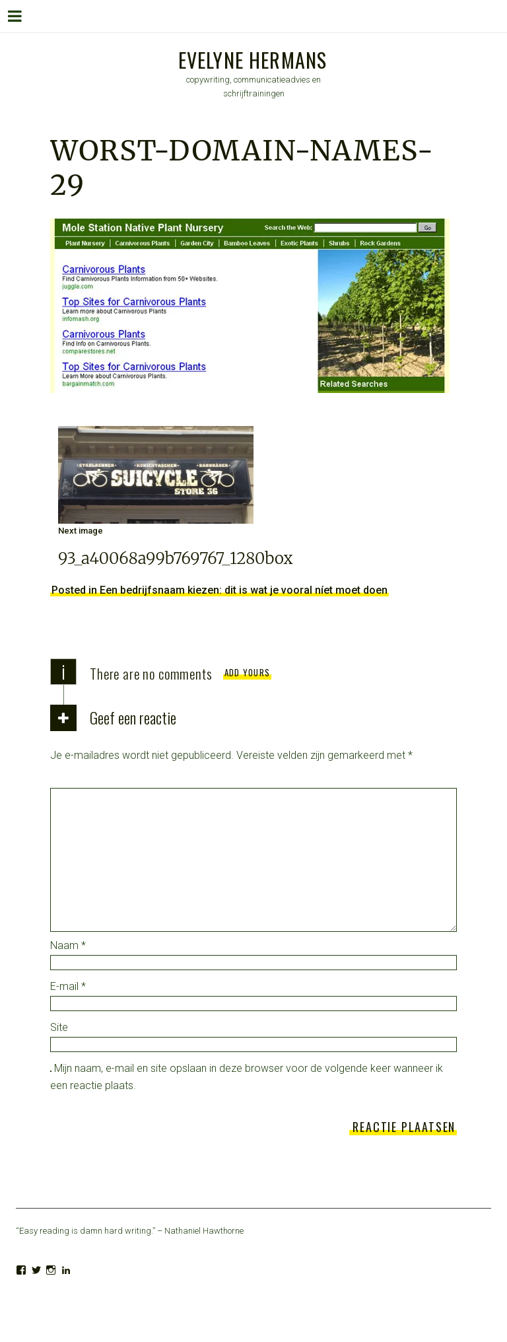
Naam (68, 945)
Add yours (247, 672)
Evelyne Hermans (252, 60)
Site (59, 1027)
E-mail (68, 986)
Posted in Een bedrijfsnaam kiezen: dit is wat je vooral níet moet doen (219, 590)
